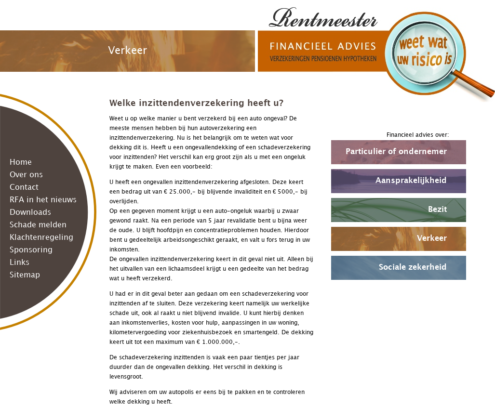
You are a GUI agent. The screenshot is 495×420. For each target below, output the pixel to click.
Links (19, 262)
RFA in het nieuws (43, 200)
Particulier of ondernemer (396, 152)
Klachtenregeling (41, 237)
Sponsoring (31, 250)
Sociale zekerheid (413, 267)
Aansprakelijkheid (411, 180)
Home (21, 162)
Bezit (437, 209)
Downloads (30, 212)
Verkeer (432, 238)
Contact (24, 187)
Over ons (26, 175)
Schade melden (38, 225)
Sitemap (25, 275)
